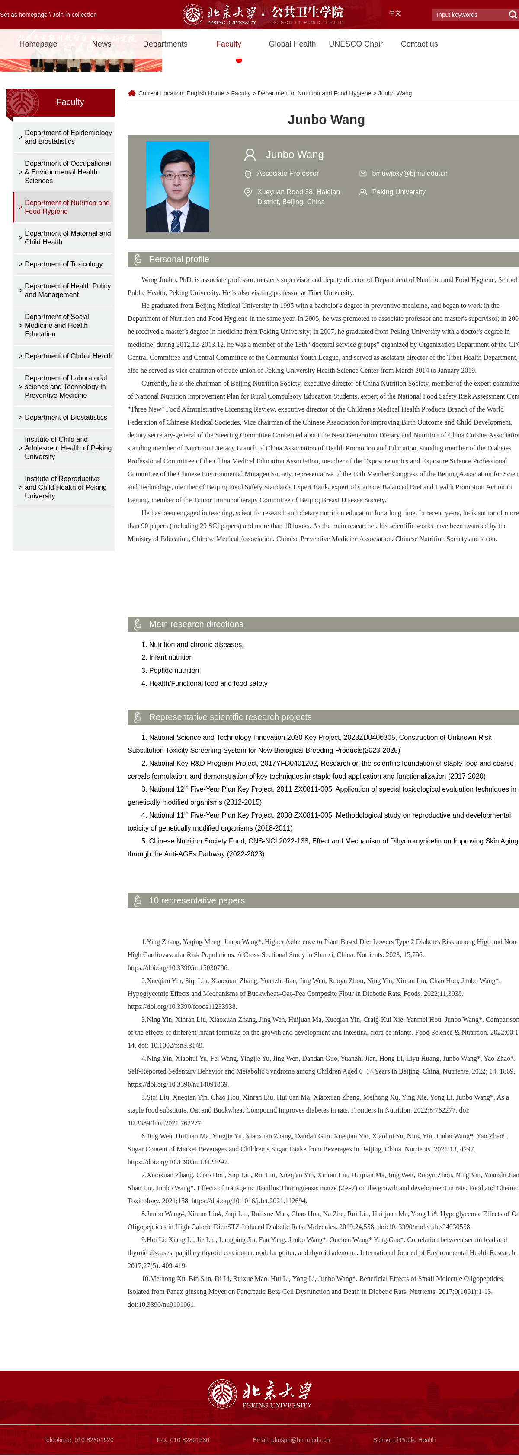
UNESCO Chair (356, 44)
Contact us (419, 44)
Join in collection (74, 14)
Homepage (38, 44)
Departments (165, 44)
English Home (205, 93)
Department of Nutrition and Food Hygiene (315, 93)
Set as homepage (24, 14)
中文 (395, 13)
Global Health (292, 44)
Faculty (228, 44)
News (102, 44)
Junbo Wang (395, 93)
